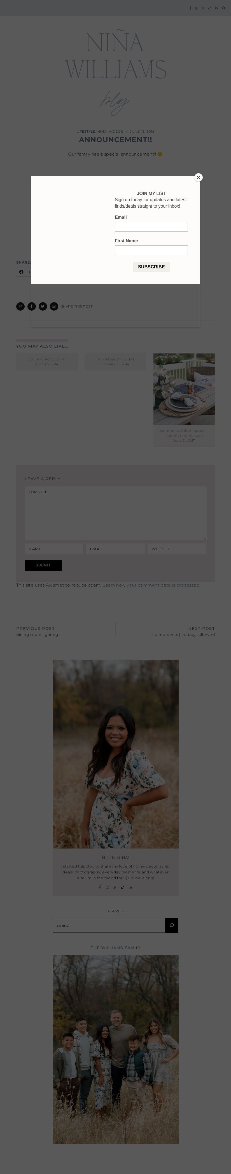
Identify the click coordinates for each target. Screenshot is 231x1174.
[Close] (198, 177)
